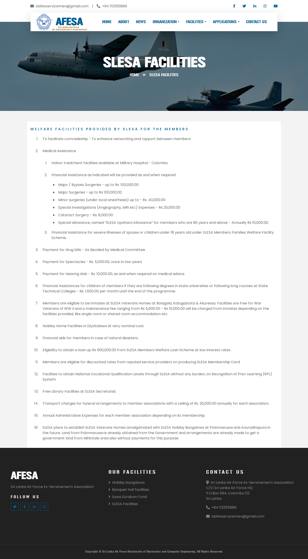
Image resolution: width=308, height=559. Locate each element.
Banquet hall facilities (129, 489)
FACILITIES (194, 22)
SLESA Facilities (123, 503)
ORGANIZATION (165, 22)
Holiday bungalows (127, 482)
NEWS (141, 22)
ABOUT (123, 22)
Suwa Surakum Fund (128, 496)
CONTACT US (256, 22)
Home (134, 75)
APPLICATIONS (225, 22)
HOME (106, 22)
